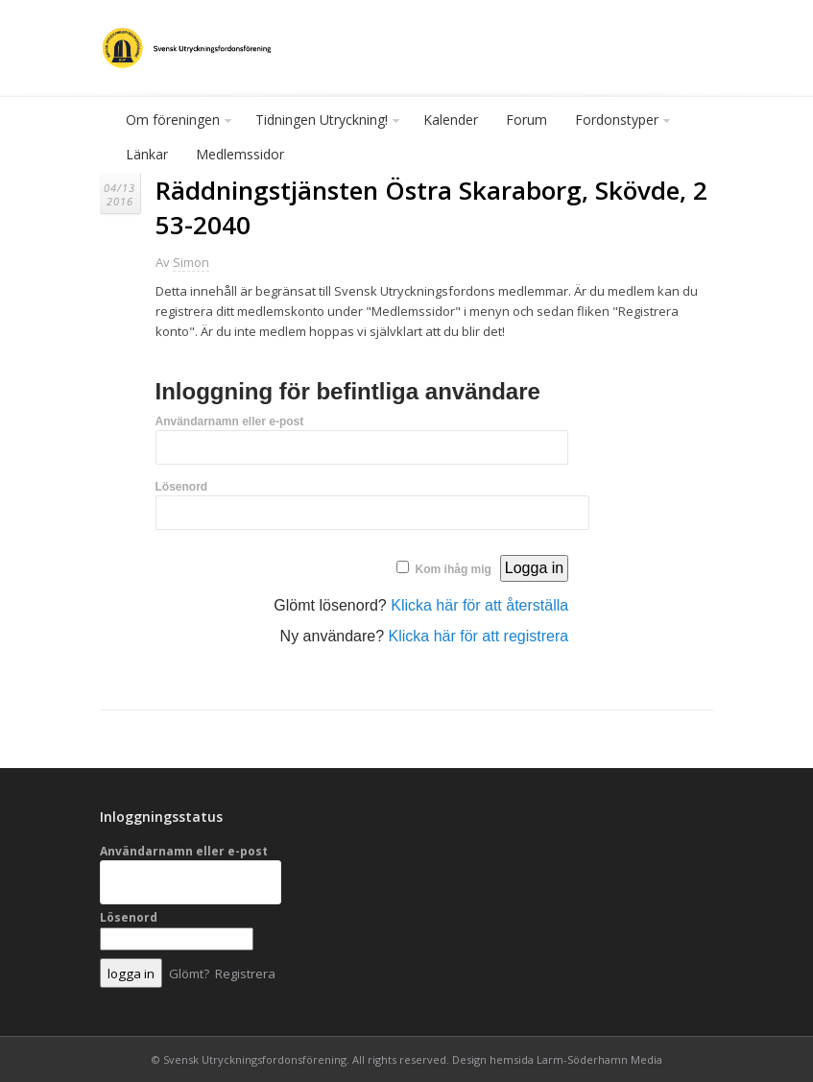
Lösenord (181, 486)
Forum (526, 119)
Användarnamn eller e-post (229, 421)
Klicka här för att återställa (479, 605)
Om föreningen (173, 123)
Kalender (450, 119)
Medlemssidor (240, 154)
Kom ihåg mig (453, 569)
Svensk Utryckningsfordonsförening (255, 1059)
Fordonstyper (617, 123)
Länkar (147, 154)
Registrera (245, 973)
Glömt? (189, 973)
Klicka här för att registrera (479, 636)
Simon (191, 262)
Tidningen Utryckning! (322, 123)
